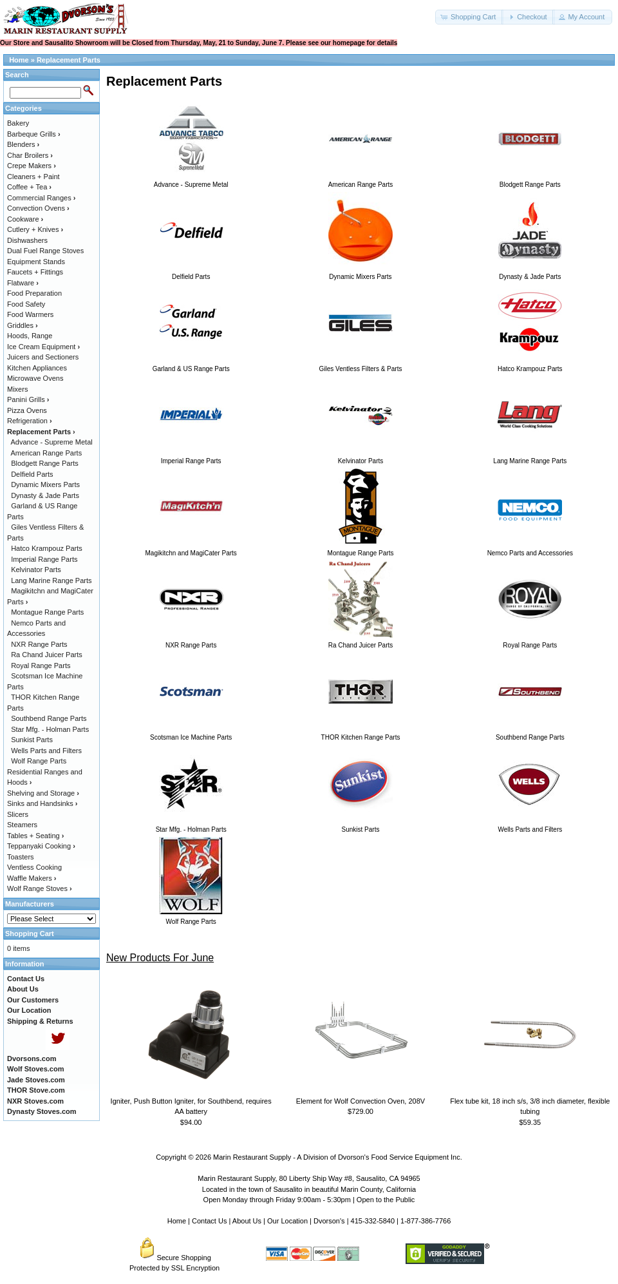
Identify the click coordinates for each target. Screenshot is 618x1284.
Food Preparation (34, 293)
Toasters (20, 857)
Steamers (22, 825)
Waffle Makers (31, 878)
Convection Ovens (38, 208)
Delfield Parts (32, 474)
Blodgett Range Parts (45, 463)
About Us (246, 1221)
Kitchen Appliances (37, 368)
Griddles (22, 325)
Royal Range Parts (40, 665)
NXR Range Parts (39, 644)
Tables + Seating (35, 835)
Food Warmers (30, 314)
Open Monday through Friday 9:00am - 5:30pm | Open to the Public (309, 1199)
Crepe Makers (31, 165)
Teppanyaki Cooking (41, 846)
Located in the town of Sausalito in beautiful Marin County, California (309, 1189)
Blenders (23, 144)
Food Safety (26, 304)
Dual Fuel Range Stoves (45, 250)
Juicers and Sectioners (43, 357)
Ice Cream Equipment (43, 346)
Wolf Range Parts (38, 761)
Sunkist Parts (32, 739)
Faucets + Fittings (35, 272)
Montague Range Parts (47, 612)
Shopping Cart (29, 933)
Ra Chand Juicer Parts (46, 654)
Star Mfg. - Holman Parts (50, 729)
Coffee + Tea (29, 187)
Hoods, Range (29, 336)
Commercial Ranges (41, 198)
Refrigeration (29, 421)
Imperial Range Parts (44, 559)
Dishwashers (27, 240)
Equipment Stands (36, 261)
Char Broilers (30, 155)
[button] (469, 17)
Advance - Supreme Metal (52, 442)
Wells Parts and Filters (46, 750)
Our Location (287, 1221)
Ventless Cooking (34, 867)
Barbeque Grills (34, 134)
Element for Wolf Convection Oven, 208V (360, 1101)
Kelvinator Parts (36, 569)
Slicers (17, 814)
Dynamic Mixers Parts (45, 484)
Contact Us (209, 1221)
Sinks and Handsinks (42, 803)
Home (19, 60)
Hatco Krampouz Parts (46, 548)
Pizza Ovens (27, 410)
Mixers (17, 389)
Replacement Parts (68, 60)
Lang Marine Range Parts (51, 580)
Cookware (25, 219)
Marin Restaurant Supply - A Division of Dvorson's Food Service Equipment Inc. (337, 1157)
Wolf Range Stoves (39, 888)
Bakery (18, 123)
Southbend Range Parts (48, 718)
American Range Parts (46, 453)
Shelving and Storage (43, 793)
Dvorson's (329, 1221)
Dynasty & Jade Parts (45, 495)
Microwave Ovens (35, 378)
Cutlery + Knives (35, 229)
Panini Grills (28, 399)
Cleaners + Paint (33, 176)
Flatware (23, 283)
